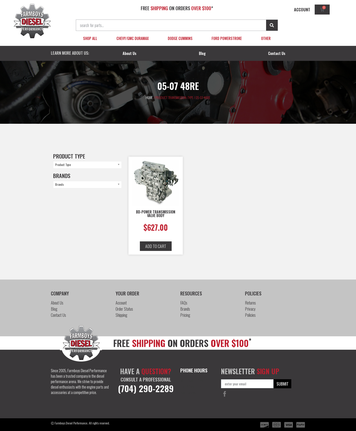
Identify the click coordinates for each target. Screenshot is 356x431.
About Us (129, 53)
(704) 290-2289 (146, 388)
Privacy (250, 309)
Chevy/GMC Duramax (132, 38)
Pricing (185, 315)
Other (266, 38)
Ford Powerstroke (227, 38)
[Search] (272, 25)
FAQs (183, 303)
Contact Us (276, 53)
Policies (250, 315)
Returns (250, 303)
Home (149, 97)
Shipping (121, 315)
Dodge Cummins (180, 38)
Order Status (124, 309)
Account (121, 303)
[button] (156, 246)
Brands (185, 309)
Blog (202, 53)
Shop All (90, 38)
